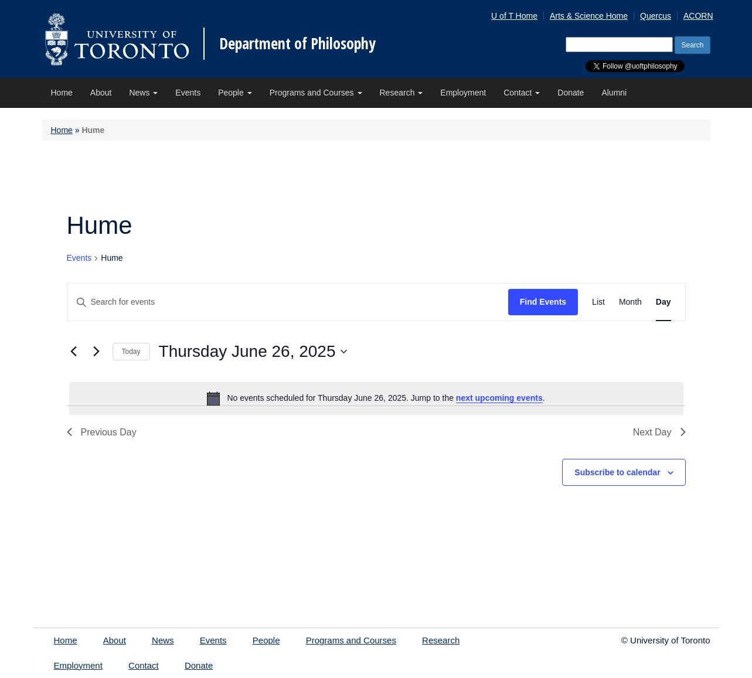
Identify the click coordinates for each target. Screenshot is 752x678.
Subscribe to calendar (617, 472)
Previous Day (102, 432)
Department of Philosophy (297, 43)
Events (187, 92)
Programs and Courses (316, 92)
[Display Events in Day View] (663, 302)
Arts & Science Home (589, 16)
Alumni (614, 92)
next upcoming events (499, 398)
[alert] (376, 398)
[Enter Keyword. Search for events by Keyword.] (287, 302)
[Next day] (97, 352)
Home (62, 92)
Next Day (659, 432)
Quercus (655, 16)
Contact (521, 92)
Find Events (543, 301)
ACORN (698, 16)
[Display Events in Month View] (630, 302)
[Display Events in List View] (598, 302)
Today (131, 351)
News (143, 92)
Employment (463, 92)
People (234, 92)
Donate (570, 92)
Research (401, 92)
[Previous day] (74, 352)
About (101, 92)
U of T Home (514, 16)
